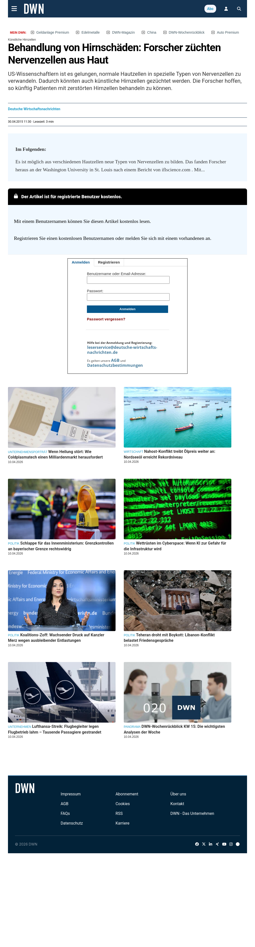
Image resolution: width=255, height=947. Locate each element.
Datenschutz (72, 823)
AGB (115, 360)
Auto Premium (228, 32)
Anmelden (81, 262)
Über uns (178, 794)
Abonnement (127, 794)
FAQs (65, 813)
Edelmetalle (90, 32)
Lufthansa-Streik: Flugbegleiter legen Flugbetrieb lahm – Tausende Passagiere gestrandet (54, 729)
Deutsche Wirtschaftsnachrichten (34, 109)
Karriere (122, 823)
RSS (119, 813)
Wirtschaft (133, 452)
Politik (13, 543)
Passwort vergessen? (106, 319)
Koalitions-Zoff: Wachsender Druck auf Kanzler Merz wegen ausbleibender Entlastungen (56, 638)
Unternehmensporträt (27, 452)
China (151, 32)
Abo (210, 9)
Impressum (71, 794)
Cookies (123, 803)
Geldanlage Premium (52, 32)
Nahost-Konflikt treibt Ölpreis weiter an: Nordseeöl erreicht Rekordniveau (169, 454)
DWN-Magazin (123, 32)
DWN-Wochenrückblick (187, 32)
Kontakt (177, 803)
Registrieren (109, 262)
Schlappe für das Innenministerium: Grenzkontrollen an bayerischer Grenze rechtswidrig (61, 546)
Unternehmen (19, 727)
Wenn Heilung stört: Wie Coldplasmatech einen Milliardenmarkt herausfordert (55, 454)
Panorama (132, 727)
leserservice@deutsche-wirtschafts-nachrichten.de (122, 350)
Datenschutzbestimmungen (115, 365)
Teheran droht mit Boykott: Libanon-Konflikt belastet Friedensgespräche (169, 638)
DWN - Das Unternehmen (192, 813)
